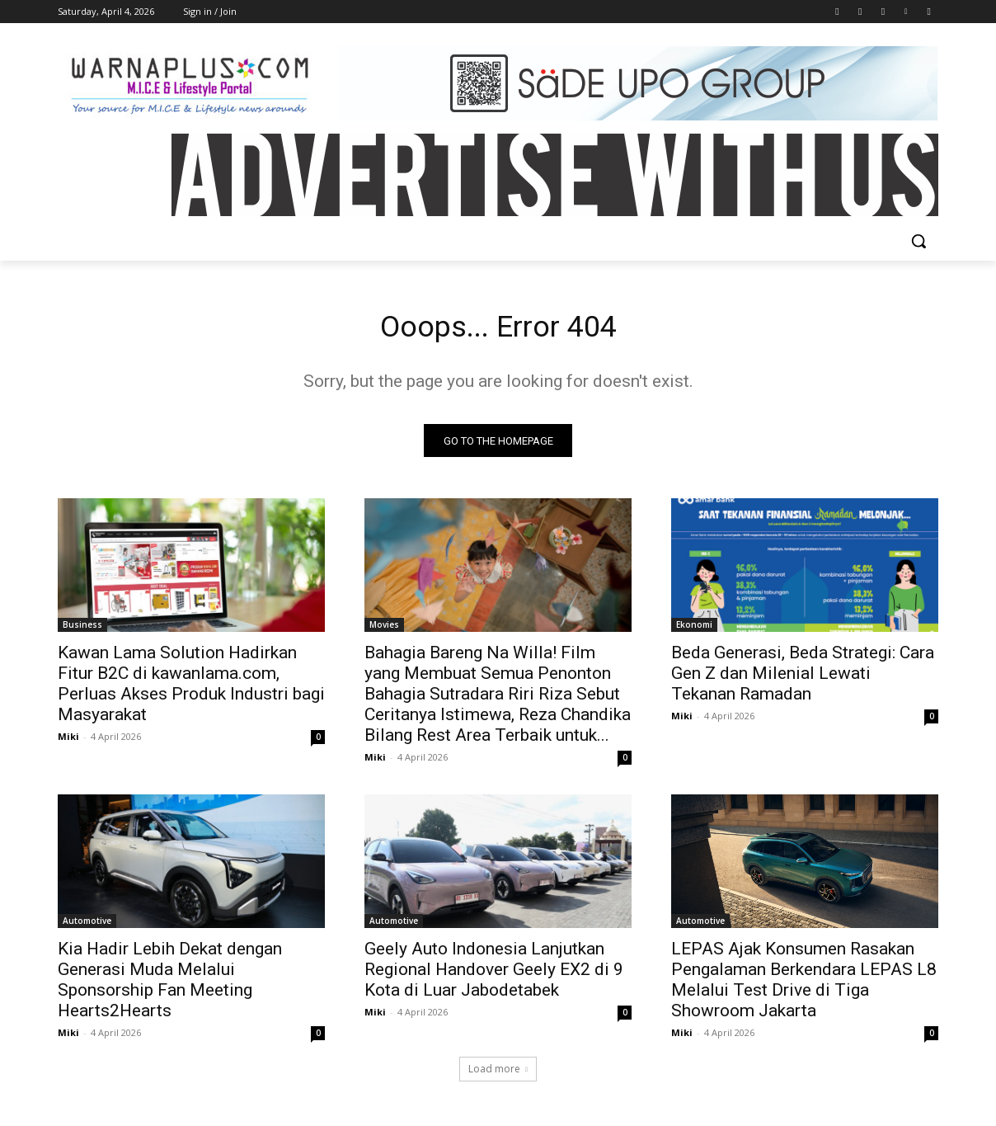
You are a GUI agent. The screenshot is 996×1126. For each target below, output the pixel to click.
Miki (68, 741)
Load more (498, 1074)
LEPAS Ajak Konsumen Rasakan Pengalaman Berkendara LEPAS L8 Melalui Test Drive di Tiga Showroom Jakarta (804, 984)
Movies (384, 629)
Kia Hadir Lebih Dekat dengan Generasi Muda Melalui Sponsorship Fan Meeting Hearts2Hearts (170, 984)
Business (82, 629)
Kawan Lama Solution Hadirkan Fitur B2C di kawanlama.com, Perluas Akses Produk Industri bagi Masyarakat (191, 688)
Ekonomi (694, 629)
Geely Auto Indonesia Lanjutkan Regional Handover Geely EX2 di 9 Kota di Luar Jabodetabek (493, 974)
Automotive (87, 925)
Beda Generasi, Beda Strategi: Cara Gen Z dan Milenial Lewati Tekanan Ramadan (802, 678)
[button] (918, 241)
